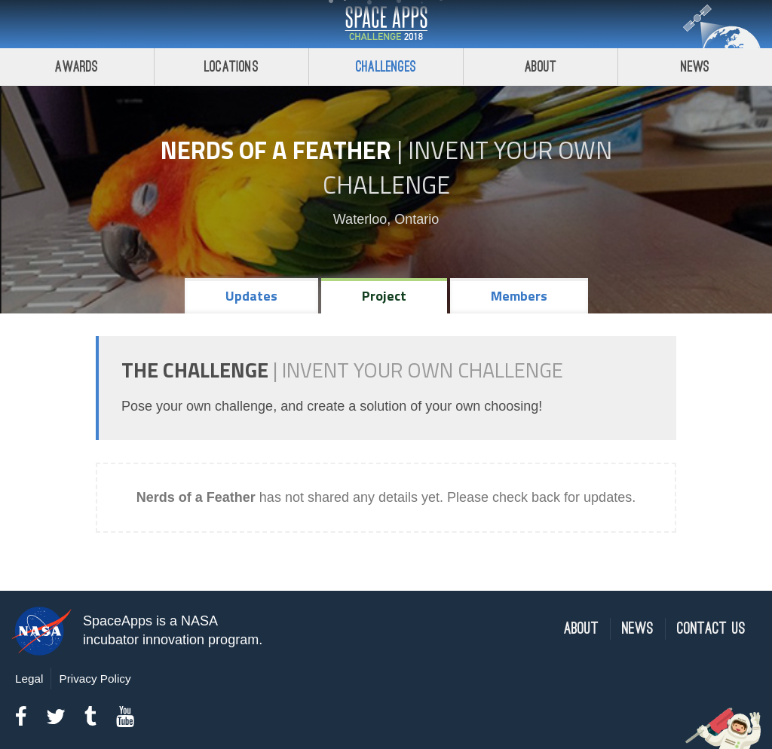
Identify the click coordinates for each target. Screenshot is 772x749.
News (695, 66)
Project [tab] (384, 296)
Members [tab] (519, 296)
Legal (29, 678)
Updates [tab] (251, 296)
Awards (76, 66)
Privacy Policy (94, 678)
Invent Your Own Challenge (467, 167)
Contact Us (711, 629)
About (541, 66)
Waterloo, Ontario (386, 219)
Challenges (386, 66)
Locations (231, 66)
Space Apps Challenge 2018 (386, 24)
